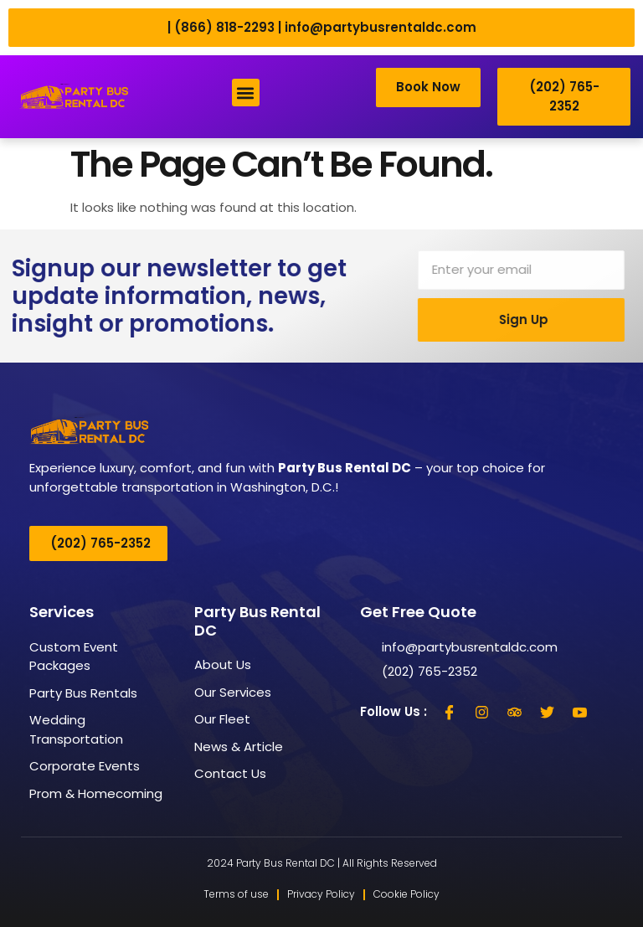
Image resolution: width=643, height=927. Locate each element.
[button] (246, 93)
